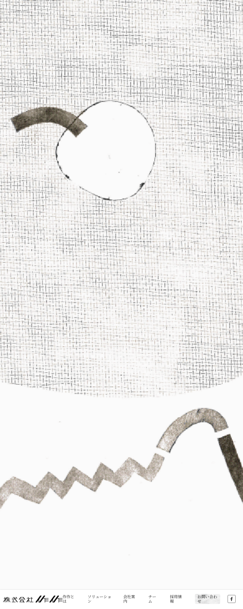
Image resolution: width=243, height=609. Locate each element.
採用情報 (176, 598)
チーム (152, 598)
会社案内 (129, 598)
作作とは (68, 598)
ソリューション (99, 598)
